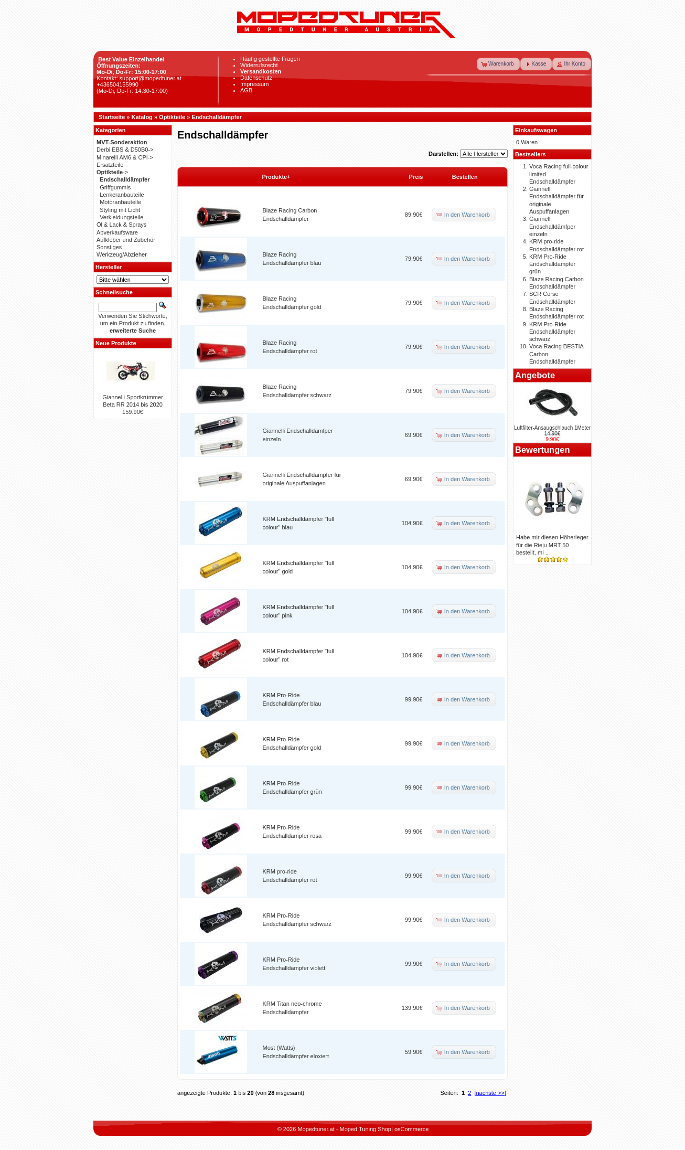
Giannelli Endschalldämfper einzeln (552, 226)
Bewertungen (542, 449)
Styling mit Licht (120, 210)
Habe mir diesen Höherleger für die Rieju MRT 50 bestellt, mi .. (552, 545)
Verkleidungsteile (121, 217)
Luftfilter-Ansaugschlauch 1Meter (552, 428)
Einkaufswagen (536, 130)
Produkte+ (276, 177)
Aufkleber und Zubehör (126, 240)
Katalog (142, 117)
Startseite (112, 117)
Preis (416, 177)
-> (112, 172)
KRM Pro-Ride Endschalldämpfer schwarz (552, 332)
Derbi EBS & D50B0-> (125, 149)
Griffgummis (115, 187)
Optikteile (172, 117)
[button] (498, 64)
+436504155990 (117, 84)
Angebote (535, 375)
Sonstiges (109, 247)
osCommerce (411, 1129)
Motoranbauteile (120, 202)
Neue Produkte (115, 343)
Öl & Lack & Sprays (121, 224)
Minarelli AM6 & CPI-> (125, 157)
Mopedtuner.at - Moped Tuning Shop (344, 1129)
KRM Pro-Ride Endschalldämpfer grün (552, 264)
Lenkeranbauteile (122, 194)
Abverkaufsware (117, 232)
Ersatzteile (110, 165)
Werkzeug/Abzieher (122, 254)
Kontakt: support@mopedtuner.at (139, 78)
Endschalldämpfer (216, 117)
